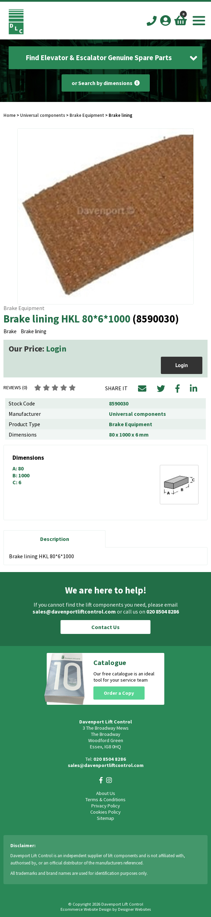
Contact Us (105, 627)
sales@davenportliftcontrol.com (74, 611)
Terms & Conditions (105, 799)
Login (56, 348)
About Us (105, 793)
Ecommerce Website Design (86, 909)
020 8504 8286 (162, 611)
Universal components (42, 115)
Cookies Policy (105, 812)
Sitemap (105, 818)
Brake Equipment (87, 115)
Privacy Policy (105, 806)
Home (9, 115)
